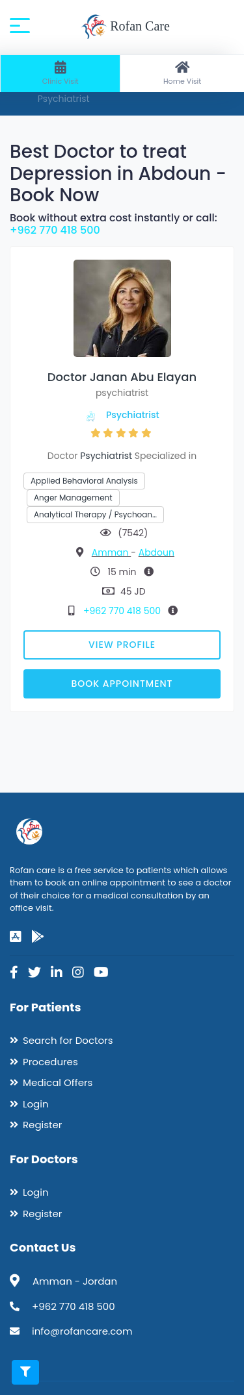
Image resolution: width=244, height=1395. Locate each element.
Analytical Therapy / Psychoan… (95, 514)
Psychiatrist (132, 414)
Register (42, 1124)
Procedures (50, 1061)
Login (36, 1104)
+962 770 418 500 (55, 230)
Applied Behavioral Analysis (84, 480)
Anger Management (73, 497)
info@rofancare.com (82, 1331)
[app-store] (15, 936)
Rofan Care (125, 27)
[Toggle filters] (25, 1372)
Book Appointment (121, 683)
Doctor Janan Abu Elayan (122, 377)
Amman (111, 552)
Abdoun (156, 552)
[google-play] (37, 936)
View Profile (122, 644)
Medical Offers (57, 1082)
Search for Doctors (68, 1040)
